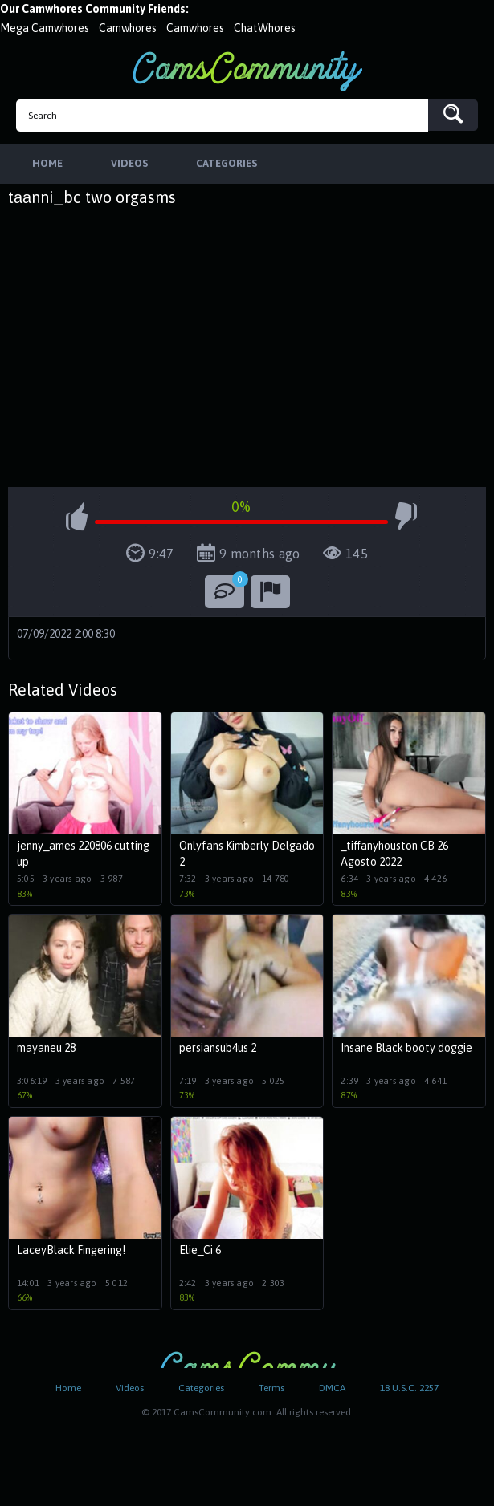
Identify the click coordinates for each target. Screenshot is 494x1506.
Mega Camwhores (44, 28)
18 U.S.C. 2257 (409, 1388)
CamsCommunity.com (247, 71)
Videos (130, 1388)
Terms (271, 1388)
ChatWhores (265, 28)
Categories (201, 1388)
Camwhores (128, 28)
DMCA (332, 1388)
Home (68, 1388)
